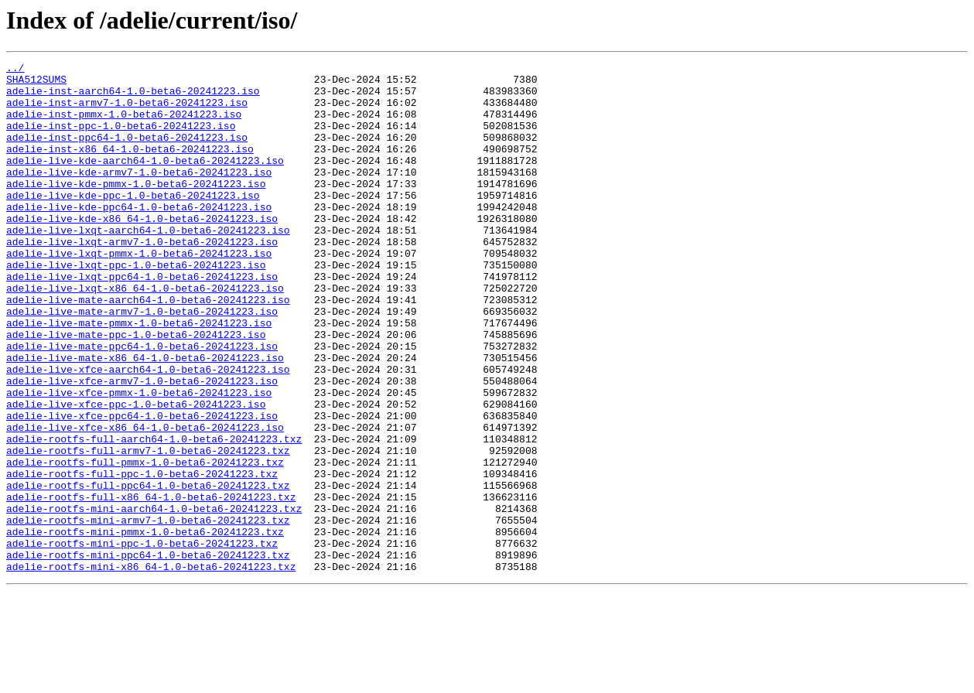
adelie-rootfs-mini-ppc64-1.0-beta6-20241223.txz (148, 654)
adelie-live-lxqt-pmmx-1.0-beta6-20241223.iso (139, 292)
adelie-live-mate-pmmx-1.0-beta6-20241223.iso (139, 376)
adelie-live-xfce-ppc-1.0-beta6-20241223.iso (135, 473)
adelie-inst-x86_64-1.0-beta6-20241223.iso (130, 167)
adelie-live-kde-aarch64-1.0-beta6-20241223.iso (145, 181)
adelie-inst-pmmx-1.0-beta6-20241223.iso (123, 125)
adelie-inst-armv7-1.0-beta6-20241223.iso (127, 111)
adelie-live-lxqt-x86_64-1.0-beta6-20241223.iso (145, 334)
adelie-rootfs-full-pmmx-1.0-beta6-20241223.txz (145, 543)
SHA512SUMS (36, 83)
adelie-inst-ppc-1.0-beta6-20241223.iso (120, 139)
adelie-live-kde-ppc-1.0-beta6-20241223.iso (133, 223)
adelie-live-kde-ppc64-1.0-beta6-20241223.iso (139, 237)
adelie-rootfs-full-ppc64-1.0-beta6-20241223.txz (148, 571)
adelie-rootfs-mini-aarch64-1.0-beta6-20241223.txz (154, 599)
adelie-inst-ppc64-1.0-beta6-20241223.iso (127, 153)
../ (15, 70)
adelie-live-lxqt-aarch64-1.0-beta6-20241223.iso (148, 264)
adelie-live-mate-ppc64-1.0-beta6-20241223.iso (142, 404)
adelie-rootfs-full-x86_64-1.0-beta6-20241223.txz (151, 585)
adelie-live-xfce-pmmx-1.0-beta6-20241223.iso (139, 459)
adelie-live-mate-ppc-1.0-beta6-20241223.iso (135, 390)
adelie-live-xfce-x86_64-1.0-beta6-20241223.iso (145, 501)
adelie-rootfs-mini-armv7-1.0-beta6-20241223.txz (148, 613)
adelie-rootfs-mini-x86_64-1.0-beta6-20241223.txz (151, 668)
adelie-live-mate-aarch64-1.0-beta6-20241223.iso (148, 348)
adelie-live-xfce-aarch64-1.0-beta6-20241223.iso (148, 432)
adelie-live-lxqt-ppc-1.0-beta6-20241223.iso (135, 306)
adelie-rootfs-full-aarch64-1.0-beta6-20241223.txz (154, 515)
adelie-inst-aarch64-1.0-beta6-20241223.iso (133, 97)
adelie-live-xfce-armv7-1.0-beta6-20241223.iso (142, 445)
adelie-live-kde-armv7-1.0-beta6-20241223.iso (139, 195)
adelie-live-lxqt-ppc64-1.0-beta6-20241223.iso (142, 320)
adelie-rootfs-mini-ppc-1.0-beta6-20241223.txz (142, 640)
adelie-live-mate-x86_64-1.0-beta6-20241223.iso (145, 418)
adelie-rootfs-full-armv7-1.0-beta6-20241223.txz (148, 529)
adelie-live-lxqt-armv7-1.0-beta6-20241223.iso (142, 278)
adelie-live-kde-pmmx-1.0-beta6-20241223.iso (135, 209)
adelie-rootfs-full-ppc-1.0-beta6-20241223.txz (142, 557)
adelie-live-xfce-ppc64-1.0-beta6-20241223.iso (142, 487)
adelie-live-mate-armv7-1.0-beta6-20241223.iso (142, 362)
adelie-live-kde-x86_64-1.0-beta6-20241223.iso (142, 251)
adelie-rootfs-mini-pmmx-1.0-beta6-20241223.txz (145, 626)
